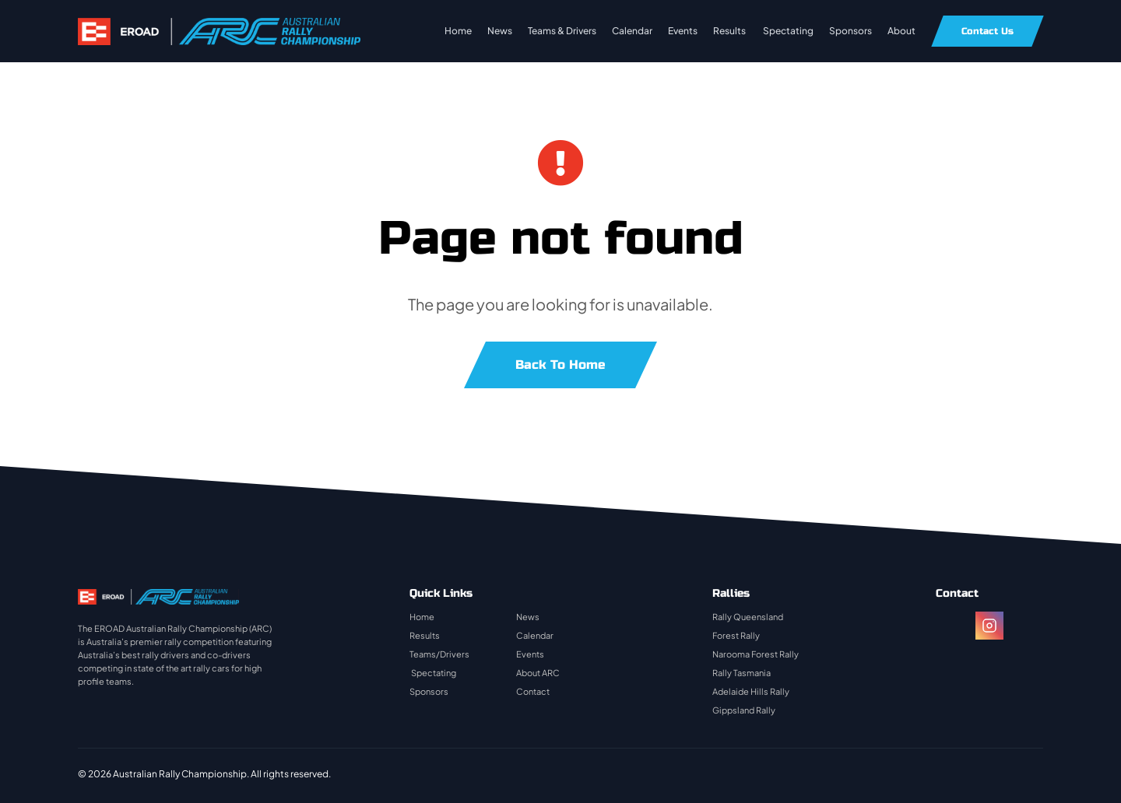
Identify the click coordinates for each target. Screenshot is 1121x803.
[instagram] (989, 626)
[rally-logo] (219, 25)
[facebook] (950, 626)
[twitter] (1029, 626)
